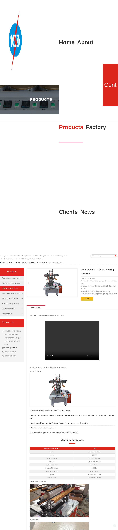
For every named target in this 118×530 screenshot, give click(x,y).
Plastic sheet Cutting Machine (12, 293)
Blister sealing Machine (10, 298)
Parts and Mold (7, 314)
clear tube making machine (59, 256)
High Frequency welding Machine (12, 303)
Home (11, 262)
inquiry (87, 299)
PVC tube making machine (41, 256)
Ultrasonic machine (8, 309)
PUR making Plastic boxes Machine (32, 259)
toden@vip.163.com (10, 348)
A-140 (65, 367)
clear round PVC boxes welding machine (51, 262)
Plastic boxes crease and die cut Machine (12, 278)
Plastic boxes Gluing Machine (12, 283)
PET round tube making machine (21, 256)
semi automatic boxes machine (10, 259)
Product (17, 262)
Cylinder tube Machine (29, 262)
